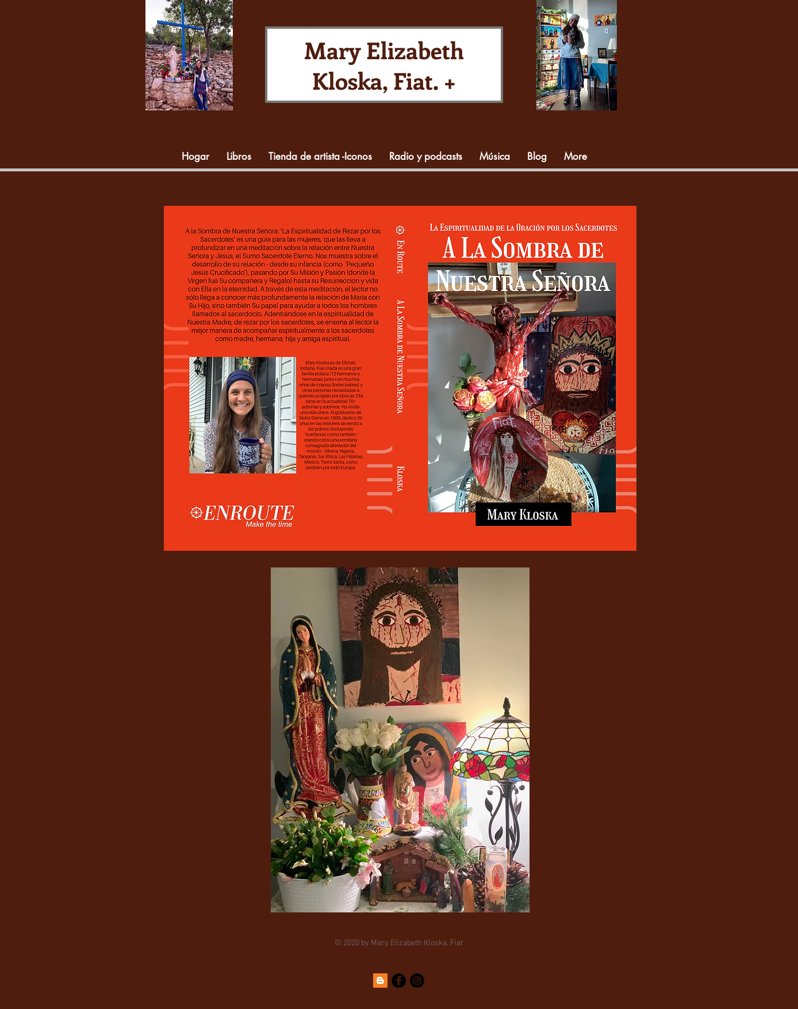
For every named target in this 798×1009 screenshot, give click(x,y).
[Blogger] (380, 980)
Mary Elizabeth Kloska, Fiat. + (384, 64)
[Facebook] (399, 980)
